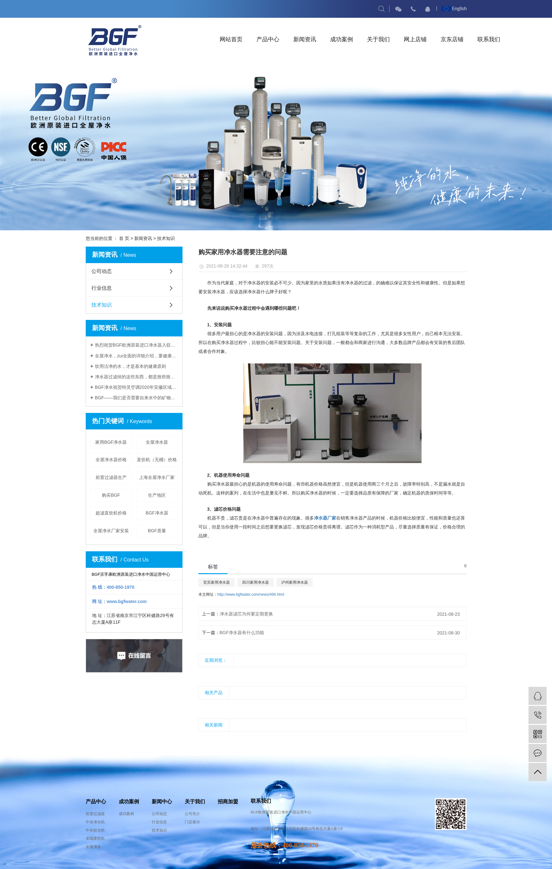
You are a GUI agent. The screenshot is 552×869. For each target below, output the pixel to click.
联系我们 (488, 39)
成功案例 (341, 39)
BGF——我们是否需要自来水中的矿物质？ (136, 397)
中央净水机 (95, 822)
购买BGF (111, 495)
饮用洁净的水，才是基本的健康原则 (130, 366)
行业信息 (101, 288)
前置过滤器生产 (111, 477)
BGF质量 (157, 530)
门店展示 (192, 822)
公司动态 (101, 271)
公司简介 (192, 814)
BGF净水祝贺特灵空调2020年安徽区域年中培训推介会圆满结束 (136, 387)
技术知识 (166, 238)
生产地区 (157, 495)
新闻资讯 (304, 39)
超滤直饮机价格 (111, 512)
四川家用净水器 (255, 582)
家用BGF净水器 (111, 442)
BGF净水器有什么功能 (242, 632)
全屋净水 (93, 847)
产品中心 (267, 39)
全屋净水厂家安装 (111, 530)
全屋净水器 (157, 442)
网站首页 (231, 39)
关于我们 (378, 39)
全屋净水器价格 (111, 459)
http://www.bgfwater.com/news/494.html (250, 594)
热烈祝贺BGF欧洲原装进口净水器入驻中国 (136, 345)
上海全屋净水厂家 (157, 477)
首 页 (124, 238)
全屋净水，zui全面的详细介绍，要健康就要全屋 (136, 355)
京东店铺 (452, 39)
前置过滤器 (95, 814)
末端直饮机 (95, 838)
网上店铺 (415, 39)
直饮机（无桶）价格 (157, 459)
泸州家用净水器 (294, 582)
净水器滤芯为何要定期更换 (246, 613)
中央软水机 (95, 830)
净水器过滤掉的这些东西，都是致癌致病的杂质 (136, 376)
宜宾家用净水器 (216, 582)
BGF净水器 (157, 512)
